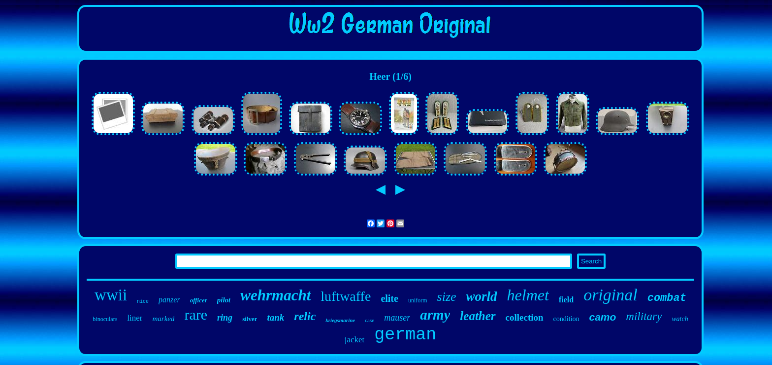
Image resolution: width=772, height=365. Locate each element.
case (369, 320)
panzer (169, 299)
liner (134, 318)
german (405, 335)
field (566, 299)
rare (195, 314)
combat (666, 298)
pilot (224, 300)
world (481, 296)
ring (224, 318)
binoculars (105, 319)
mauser (397, 318)
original (610, 295)
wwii (111, 295)
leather (477, 316)
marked (163, 319)
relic (305, 316)
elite (389, 298)
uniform (417, 300)
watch (680, 319)
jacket (355, 339)
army (435, 315)
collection (525, 317)
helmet (528, 295)
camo (602, 317)
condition (566, 319)
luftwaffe (346, 296)
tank (275, 317)
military (644, 316)
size (446, 297)
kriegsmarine (340, 320)
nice (143, 301)
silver (249, 319)
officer (198, 300)
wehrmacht (275, 295)
